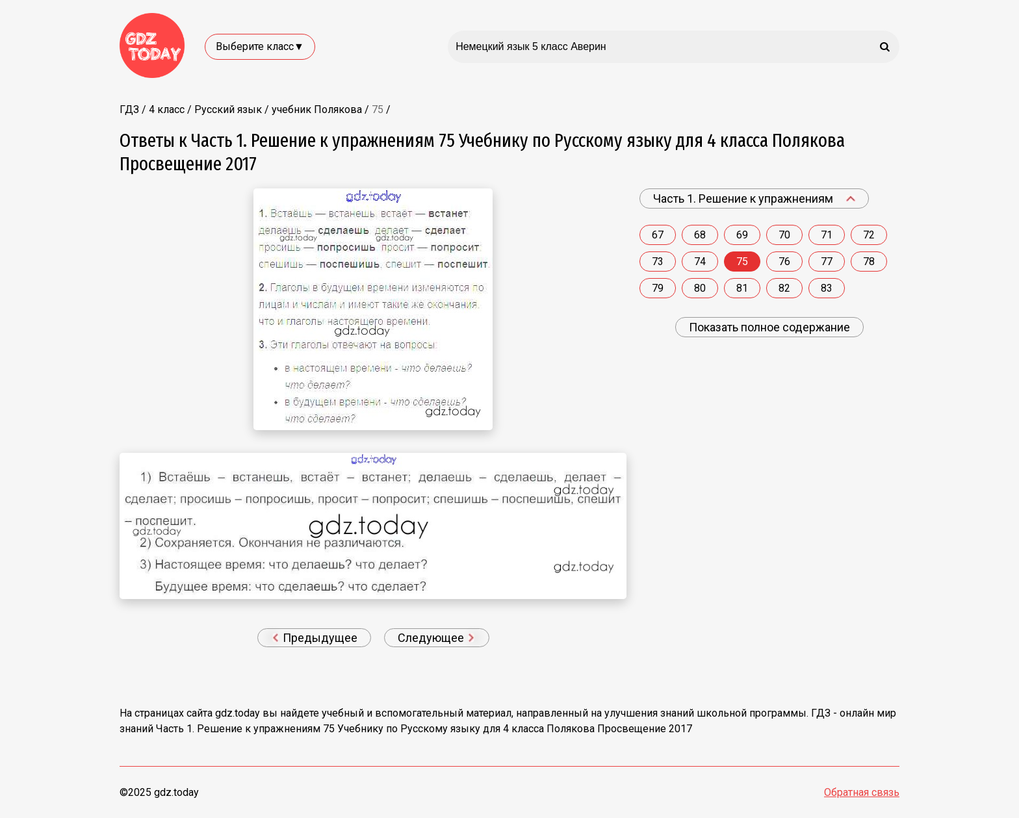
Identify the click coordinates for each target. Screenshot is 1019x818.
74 (700, 261)
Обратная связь (861, 792)
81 (742, 288)
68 (700, 235)
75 (742, 261)
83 (826, 288)
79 (658, 288)
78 (869, 261)
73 (658, 261)
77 (826, 261)
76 (784, 261)
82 (784, 288)
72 (869, 235)
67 (658, 235)
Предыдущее (314, 638)
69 (742, 235)
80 (700, 288)
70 (784, 235)
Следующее (436, 638)
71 (826, 235)
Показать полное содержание (769, 327)
